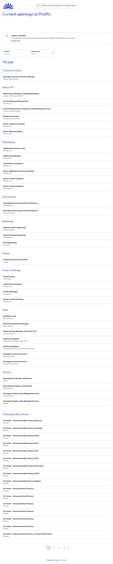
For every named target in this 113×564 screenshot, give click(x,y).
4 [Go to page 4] (64, 548)
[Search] (15, 54)
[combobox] (31, 54)
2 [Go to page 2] (53, 548)
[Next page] (68, 548)
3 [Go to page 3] (58, 548)
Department (35, 51)
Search (6, 51)
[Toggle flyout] (52, 53)
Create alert (15, 41)
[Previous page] (44, 548)
